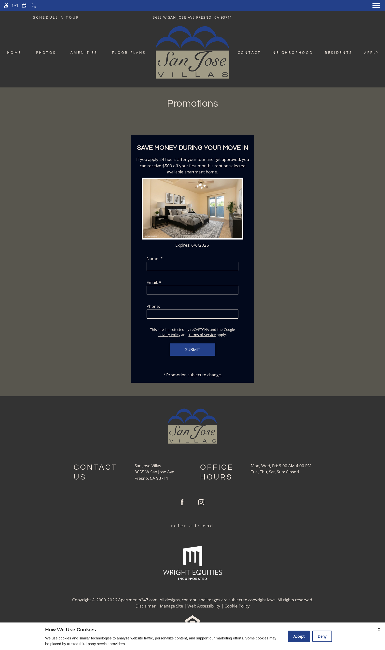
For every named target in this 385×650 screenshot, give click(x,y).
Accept (298, 636)
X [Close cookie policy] (379, 629)
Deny (322, 636)
